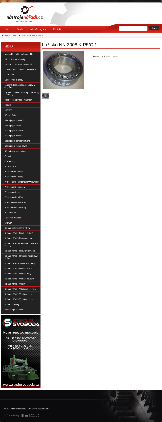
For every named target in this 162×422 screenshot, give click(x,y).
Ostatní (7, 156)
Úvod (7, 29)
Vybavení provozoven (13, 309)
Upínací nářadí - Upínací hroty (17, 274)
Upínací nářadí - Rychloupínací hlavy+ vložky (21, 257)
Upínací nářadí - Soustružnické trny (20, 263)
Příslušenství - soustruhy (15, 207)
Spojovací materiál (12, 218)
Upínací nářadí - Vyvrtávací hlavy (19, 294)
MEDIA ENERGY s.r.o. (31, 415)
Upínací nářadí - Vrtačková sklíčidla (20, 289)
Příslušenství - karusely (14, 187)
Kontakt (57, 29)
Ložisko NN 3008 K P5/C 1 (32, 35)
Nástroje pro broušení (13, 120)
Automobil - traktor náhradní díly (18, 54)
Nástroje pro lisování (13, 136)
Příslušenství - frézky (13, 177)
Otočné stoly (10, 161)
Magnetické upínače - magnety (18, 100)
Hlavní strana (10, 35)
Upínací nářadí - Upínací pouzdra (19, 279)
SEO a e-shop (10, 415)
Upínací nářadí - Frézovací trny (18, 238)
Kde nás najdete (38, 29)
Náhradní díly (10, 115)
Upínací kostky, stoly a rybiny (17, 228)
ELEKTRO (9, 75)
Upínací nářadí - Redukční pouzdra (19, 251)
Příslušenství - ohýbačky (15, 202)
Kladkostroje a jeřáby (13, 80)
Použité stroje (10, 166)
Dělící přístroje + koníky (14, 59)
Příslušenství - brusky (13, 171)
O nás (20, 29)
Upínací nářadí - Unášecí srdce (18, 268)
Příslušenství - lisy (12, 192)
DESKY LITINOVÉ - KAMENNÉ (18, 64)
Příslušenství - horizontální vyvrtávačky (21, 182)
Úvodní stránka (25, 14)
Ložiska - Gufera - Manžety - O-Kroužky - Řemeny (21, 93)
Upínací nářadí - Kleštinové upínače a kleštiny (21, 244)
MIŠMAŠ (8, 110)
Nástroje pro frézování (14, 130)
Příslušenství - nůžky (13, 197)
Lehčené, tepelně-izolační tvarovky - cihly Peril (20, 86)
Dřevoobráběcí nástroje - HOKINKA (20, 69)
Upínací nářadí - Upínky (14, 284)
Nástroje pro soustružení (15, 151)
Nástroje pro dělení (12, 125)
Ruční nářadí (10, 212)
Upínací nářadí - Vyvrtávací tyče (18, 299)
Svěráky (8, 223)
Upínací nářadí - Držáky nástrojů (18, 233)
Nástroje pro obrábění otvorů (17, 141)
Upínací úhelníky (11, 304)
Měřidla (7, 105)
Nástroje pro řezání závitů (15, 146)
